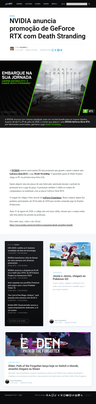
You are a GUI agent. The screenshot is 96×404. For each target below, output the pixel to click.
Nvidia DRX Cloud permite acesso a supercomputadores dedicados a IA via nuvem (23, 307)
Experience (56, 197)
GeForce (47, 197)
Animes (19, 4)
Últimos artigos (40, 395)
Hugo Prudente (60, 320)
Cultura (28, 4)
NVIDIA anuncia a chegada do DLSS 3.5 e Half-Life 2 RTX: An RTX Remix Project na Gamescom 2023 (23, 273)
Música (55, 4)
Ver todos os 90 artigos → (19, 321)
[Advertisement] (48, 151)
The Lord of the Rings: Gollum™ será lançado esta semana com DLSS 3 (23, 296)
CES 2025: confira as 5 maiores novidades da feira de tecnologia (22, 249)
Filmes (37, 4)
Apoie (63, 4)
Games (46, 4)
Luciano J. (23, 47)
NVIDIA (12, 16)
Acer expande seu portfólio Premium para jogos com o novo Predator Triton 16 (23, 285)
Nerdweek (8, 395)
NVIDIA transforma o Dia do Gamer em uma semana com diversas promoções (23, 260)
